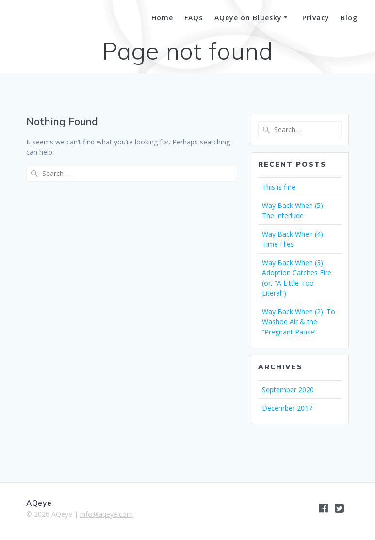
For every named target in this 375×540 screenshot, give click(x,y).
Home (162, 17)
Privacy (315, 17)
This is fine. (279, 186)
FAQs (193, 17)
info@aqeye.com (106, 514)
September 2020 (288, 389)
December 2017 (287, 408)
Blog (349, 17)
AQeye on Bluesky (248, 17)
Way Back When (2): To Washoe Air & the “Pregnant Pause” (298, 321)
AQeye (36, 18)
